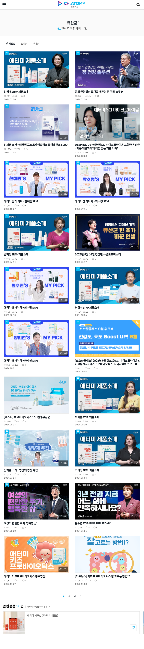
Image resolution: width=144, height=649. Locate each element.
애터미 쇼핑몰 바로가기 (38, 606)
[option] (71, 622)
